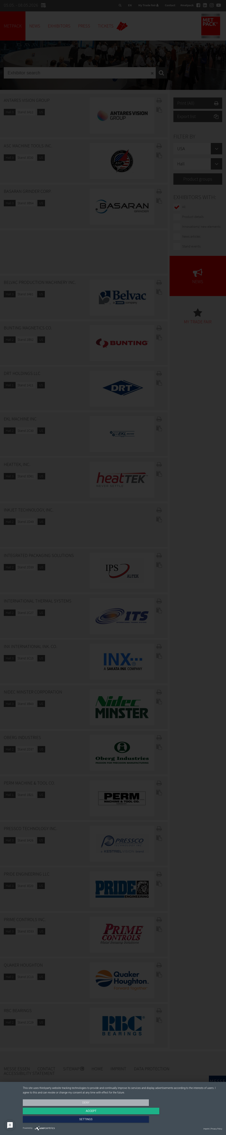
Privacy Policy (216, 1129)
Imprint (206, 1129)
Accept (122, 1121)
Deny (52, 1121)
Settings (192, 1121)
